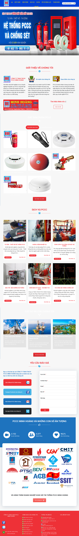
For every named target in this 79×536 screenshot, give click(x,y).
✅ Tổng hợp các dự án (27, 531)
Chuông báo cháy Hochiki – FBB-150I (39, 172)
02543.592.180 (53, 520)
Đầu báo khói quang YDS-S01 (63, 150)
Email (42, 386)
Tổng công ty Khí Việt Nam (13, 336)
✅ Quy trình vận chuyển (27, 523)
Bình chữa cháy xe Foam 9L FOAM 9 (15, 150)
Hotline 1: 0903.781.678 (10, 1)
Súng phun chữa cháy (63, 172)
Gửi (45, 410)
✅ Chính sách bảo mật (27, 519)
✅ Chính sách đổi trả (27, 521)
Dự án (6, 338)
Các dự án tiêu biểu (39, 354)
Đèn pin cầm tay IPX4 (39, 150)
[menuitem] (12, 5)
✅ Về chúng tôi (25, 527)
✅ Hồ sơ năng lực (26, 529)
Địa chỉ (43, 391)
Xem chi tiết (58, 107)
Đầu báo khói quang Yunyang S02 (15, 172)
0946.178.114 (51, 518)
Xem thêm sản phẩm (39, 199)
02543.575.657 (44, 518)
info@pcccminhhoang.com (47, 525)
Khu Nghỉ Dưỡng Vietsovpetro (63, 336)
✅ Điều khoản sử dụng (27, 517)
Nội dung (43, 398)
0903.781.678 (45, 522)
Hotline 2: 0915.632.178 (24, 1)
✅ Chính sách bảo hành (27, 525)
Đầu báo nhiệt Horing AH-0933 (39, 195)
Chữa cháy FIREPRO (15, 195)
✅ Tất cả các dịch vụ (27, 533)
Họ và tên (43, 374)
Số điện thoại (44, 380)
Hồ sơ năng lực (39, 500)
